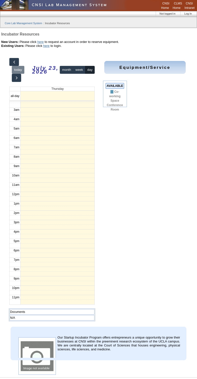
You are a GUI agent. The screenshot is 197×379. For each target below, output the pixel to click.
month (66, 70)
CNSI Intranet (189, 6)
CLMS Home (177, 6)
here (40, 42)
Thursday (57, 89)
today (18, 70)
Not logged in (168, 13)
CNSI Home (165, 6)
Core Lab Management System (23, 23)
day (89, 70)
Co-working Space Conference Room (115, 100)
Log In (188, 13)
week (79, 70)
